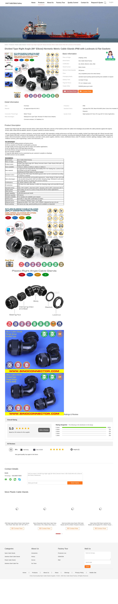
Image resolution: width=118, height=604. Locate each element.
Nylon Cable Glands (10, 553)
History (33, 556)
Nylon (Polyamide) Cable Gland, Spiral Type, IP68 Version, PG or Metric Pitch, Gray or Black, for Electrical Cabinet (45, 524)
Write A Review (44, 430)
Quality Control (73, 2)
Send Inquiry (75, 483)
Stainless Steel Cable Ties (11, 563)
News (56, 572)
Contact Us (84, 2)
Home (33, 2)
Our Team (33, 563)
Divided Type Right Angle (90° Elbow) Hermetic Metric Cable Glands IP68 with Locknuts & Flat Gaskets (54, 44)
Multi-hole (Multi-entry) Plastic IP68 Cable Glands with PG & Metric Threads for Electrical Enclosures (73, 524)
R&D (59, 560)
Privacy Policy (79, 572)
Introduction (34, 553)
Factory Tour (60, 2)
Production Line (62, 553)
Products (41, 2)
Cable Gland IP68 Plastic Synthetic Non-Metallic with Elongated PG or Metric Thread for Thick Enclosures (100, 524)
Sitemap (66, 572)
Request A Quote (97, 2)
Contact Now (85, 91)
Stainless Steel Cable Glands (12, 556)
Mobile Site (93, 572)
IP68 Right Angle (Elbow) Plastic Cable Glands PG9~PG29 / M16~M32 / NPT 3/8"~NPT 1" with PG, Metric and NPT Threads (17, 524)
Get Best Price (70, 91)
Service (33, 560)
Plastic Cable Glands (10, 560)
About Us (50, 2)
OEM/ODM (61, 556)
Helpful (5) (76, 449)
